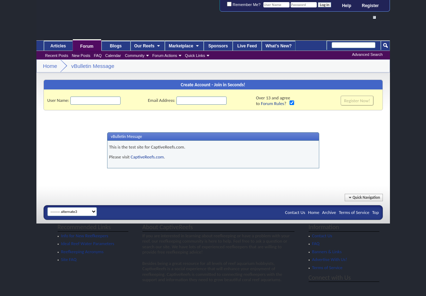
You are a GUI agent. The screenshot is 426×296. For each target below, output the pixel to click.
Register (370, 5)
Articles (58, 45)
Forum (86, 46)
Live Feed (247, 45)
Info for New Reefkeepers (85, 235)
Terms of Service (354, 212)
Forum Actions (164, 55)
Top (375, 212)
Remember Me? (244, 4)
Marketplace (184, 46)
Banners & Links (327, 251)
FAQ (98, 55)
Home (313, 212)
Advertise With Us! (329, 259)
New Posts (81, 55)
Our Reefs (147, 46)
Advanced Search (367, 54)
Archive (329, 212)
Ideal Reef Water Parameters (88, 243)
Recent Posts (56, 55)
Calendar (113, 55)
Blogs (116, 45)
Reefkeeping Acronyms (82, 251)
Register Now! (357, 100)
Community (135, 55)
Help (346, 5)
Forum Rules (272, 103)
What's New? (278, 45)
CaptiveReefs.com (147, 156)
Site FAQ (69, 259)
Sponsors (218, 45)
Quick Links (195, 55)
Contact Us (295, 212)
